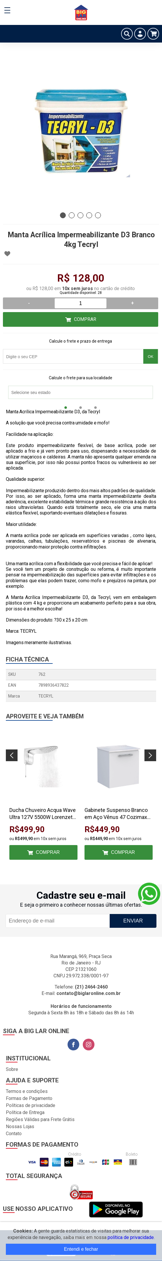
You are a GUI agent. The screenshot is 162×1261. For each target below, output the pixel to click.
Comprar (85, 319)
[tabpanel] (81, 131)
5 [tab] (98, 215)
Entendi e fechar (81, 1249)
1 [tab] (63, 215)
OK (150, 356)
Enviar (133, 921)
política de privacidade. (131, 1237)
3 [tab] (80, 215)
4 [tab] (89, 215)
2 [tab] (72, 215)
